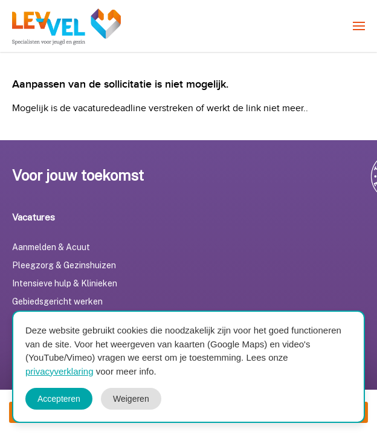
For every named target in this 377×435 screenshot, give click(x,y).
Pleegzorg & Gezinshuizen (64, 265)
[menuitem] (359, 26)
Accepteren (58, 399)
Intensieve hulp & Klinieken (64, 283)
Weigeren (131, 399)
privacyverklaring (59, 371)
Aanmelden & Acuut (51, 247)
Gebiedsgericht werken (57, 301)
